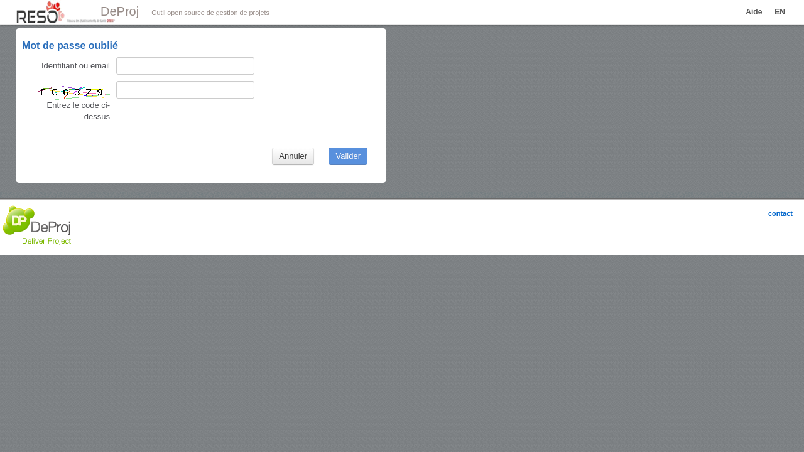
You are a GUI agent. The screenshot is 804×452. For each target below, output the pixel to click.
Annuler (293, 156)
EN (779, 12)
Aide (754, 12)
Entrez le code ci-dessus (72, 102)
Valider (348, 156)
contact (780, 213)
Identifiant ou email (75, 65)
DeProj (119, 11)
